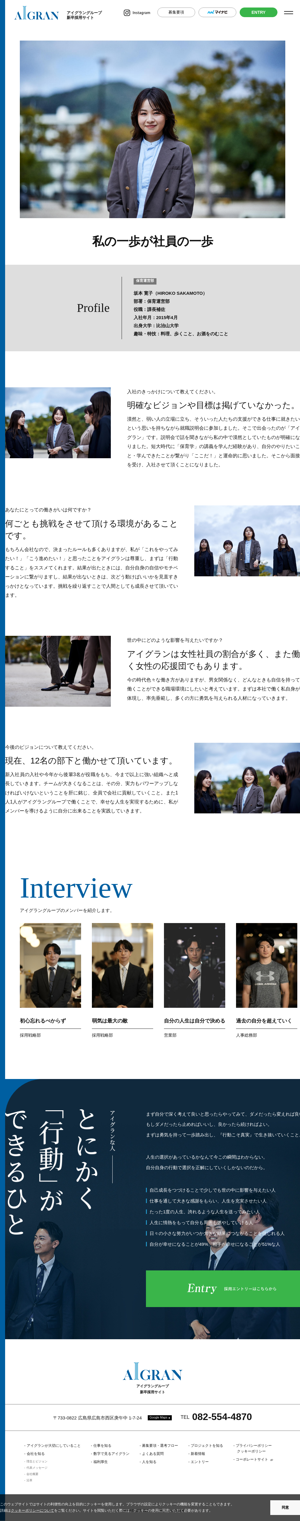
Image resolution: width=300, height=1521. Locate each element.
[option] (50, 982)
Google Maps (158, 1417)
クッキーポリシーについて (32, 1510)
